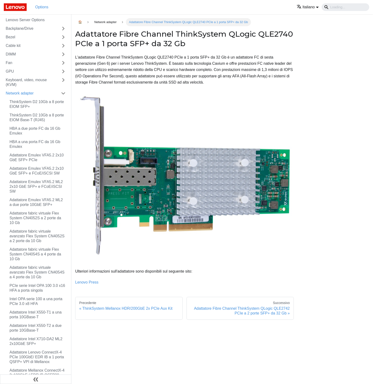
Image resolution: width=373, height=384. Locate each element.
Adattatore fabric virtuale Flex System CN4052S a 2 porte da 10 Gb (35, 218)
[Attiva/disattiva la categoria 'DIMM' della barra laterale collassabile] (63, 54)
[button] (308, 7)
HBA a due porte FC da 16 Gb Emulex (35, 130)
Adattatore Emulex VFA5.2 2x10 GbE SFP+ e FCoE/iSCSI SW (37, 170)
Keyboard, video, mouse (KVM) (26, 82)
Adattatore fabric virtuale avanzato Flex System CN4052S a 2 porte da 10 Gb (37, 236)
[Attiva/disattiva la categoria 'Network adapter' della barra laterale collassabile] (63, 93)
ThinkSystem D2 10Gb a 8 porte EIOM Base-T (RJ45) (37, 117)
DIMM (11, 54)
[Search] (345, 7)
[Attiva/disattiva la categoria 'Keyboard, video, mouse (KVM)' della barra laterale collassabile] (63, 82)
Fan (9, 63)
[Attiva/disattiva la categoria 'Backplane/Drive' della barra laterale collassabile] (63, 28)
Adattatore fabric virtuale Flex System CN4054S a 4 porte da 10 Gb (35, 254)
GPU (10, 71)
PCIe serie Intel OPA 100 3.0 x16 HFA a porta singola (37, 288)
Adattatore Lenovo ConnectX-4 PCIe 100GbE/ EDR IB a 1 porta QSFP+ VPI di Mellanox (37, 357)
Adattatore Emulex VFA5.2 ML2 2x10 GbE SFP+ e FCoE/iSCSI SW (36, 186)
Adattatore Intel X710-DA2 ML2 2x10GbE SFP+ (36, 341)
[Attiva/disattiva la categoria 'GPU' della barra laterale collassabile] (63, 71)
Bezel (10, 37)
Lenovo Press (86, 282)
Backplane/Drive (20, 28)
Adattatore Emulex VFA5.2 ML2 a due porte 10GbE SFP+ (36, 202)
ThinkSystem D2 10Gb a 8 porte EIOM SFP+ (37, 104)
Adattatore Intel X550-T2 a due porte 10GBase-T (36, 328)
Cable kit (13, 46)
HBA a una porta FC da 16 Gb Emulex (35, 144)
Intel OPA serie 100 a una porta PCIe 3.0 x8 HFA (36, 301)
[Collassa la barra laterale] (35, 379)
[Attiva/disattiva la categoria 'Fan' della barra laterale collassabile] (63, 63)
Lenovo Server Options (25, 20)
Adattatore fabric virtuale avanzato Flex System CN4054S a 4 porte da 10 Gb (37, 272)
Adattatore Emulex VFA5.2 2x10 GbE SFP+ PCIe (37, 157)
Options (41, 7)
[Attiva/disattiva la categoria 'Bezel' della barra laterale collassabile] (63, 37)
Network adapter (20, 93)
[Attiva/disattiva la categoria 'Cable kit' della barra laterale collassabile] (63, 46)
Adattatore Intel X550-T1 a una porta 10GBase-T (36, 314)
